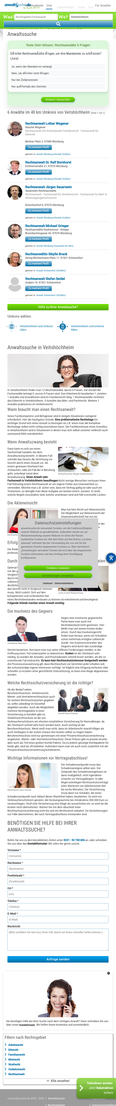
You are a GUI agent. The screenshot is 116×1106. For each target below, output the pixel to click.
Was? (8, 17)
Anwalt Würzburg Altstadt (53, 154)
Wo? (63, 17)
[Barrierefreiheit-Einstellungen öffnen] (111, 558)
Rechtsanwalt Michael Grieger (47, 226)
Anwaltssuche (56, 1098)
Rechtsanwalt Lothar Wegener (47, 123)
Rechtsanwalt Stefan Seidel (45, 279)
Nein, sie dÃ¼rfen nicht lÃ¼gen (30, 73)
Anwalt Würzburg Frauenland (54, 246)
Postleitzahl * (15, 875)
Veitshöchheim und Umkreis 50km (87, 328)
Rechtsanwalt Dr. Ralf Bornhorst (48, 162)
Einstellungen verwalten (58, 575)
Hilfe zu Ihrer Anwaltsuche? (58, 307)
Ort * (10, 888)
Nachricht (13, 926)
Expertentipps (65, 5)
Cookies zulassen (58, 568)
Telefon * (13, 901)
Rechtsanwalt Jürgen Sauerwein (48, 187)
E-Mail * (12, 913)
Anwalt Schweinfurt (51, 270)
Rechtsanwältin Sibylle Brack (46, 254)
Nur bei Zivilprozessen (24, 79)
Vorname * (14, 850)
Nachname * (15, 863)
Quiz (88, 5)
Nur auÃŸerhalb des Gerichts (28, 86)
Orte (51, 5)
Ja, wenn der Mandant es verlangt (31, 66)
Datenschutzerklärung (64, 583)
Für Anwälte (103, 5)
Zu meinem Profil (38, 147)
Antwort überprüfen (57, 99)
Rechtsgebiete (36, 5)
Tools (79, 5)
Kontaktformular (27, 1025)
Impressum (48, 583)
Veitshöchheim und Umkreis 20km (36, 328)
